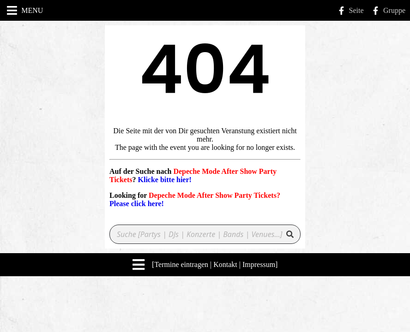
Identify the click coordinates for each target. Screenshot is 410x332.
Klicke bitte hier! (164, 180)
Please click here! (136, 204)
